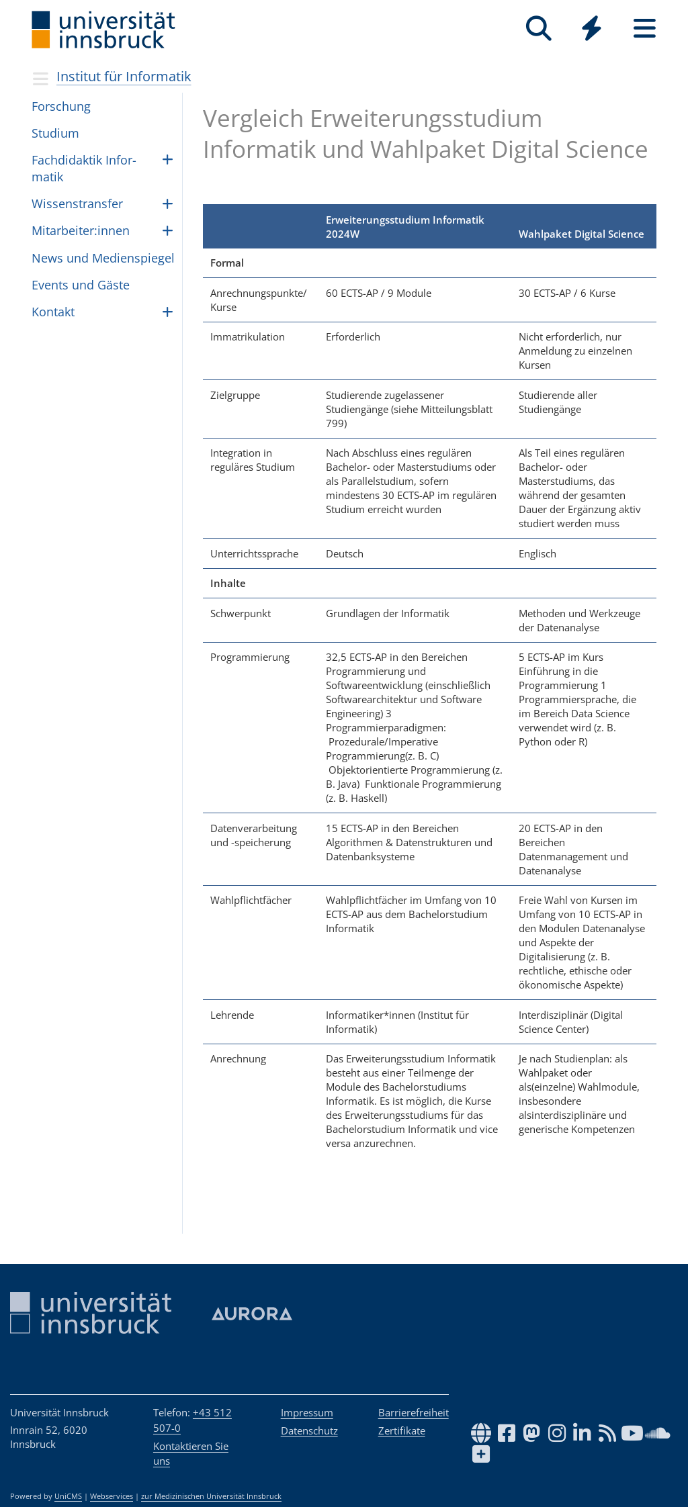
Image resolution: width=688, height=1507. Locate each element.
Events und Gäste (81, 285)
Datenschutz (309, 1430)
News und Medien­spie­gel (103, 258)
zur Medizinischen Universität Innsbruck (211, 1496)
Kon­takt (53, 312)
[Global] (591, 29)
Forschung (61, 106)
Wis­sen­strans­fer (77, 203)
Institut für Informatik (123, 76)
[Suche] (538, 28)
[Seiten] (644, 28)
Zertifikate (401, 1430)
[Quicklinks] (591, 28)
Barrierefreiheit (413, 1412)
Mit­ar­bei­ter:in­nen (81, 230)
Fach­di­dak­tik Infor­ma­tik (84, 168)
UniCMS (68, 1496)
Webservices (111, 1496)
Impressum (307, 1412)
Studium (55, 133)
